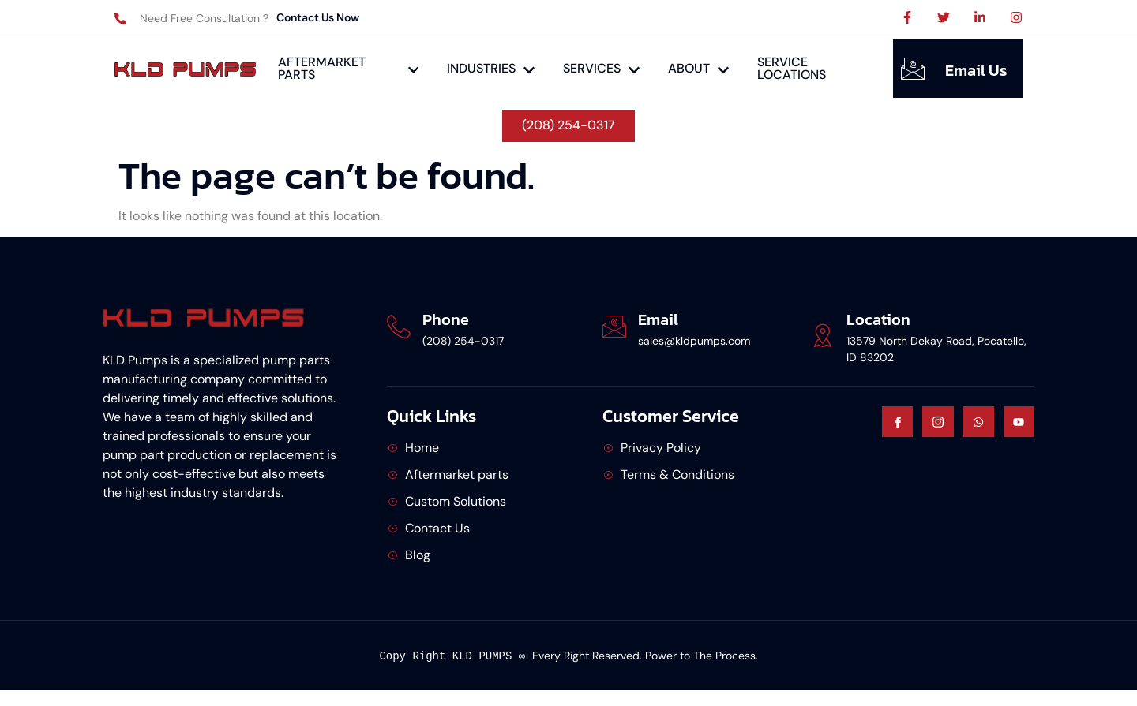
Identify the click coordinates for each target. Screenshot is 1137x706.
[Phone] (399, 326)
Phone (445, 319)
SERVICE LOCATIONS (791, 68)
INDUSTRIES (491, 68)
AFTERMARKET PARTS (348, 68)
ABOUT (698, 68)
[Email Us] (913, 68)
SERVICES (601, 68)
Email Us (976, 70)
